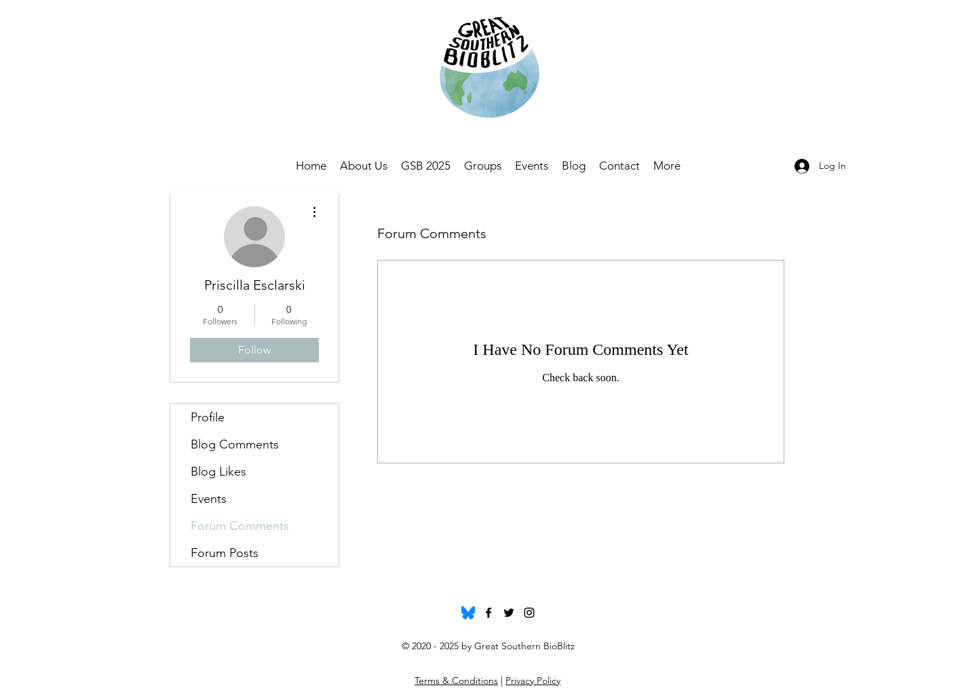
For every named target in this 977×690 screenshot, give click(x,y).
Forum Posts (224, 552)
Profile (208, 417)
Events (209, 498)
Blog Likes (218, 471)
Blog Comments (235, 444)
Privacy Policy (532, 680)
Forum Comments (240, 525)
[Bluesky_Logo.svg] (468, 612)
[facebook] (488, 612)
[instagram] (529, 612)
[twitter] (509, 612)
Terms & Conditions (456, 680)
